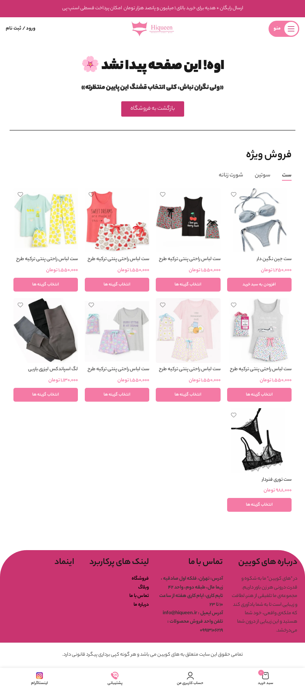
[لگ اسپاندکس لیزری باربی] (45, 331)
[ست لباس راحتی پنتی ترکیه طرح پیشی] (260, 331)
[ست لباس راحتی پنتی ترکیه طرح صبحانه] (188, 331)
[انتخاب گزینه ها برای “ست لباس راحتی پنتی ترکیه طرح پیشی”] (260, 395)
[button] (260, 284)
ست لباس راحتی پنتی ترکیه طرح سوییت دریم (118, 262)
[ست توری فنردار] (260, 441)
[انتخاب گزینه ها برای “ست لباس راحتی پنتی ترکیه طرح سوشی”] (116, 395)
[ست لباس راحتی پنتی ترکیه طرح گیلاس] (188, 220)
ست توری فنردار (277, 480)
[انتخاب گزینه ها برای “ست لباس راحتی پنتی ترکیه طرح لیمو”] (45, 284)
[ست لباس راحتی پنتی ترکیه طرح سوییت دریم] (116, 220)
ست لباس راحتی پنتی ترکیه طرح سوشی (118, 373)
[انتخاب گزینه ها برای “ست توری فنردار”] (260, 506)
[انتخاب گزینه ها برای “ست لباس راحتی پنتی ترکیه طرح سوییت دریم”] (116, 284)
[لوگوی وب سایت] (152, 29)
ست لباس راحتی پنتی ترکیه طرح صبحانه (189, 373)
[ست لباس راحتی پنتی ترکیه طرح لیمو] (45, 220)
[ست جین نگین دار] (260, 220)
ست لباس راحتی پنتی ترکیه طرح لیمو (46, 262)
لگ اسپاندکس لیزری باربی (52, 370)
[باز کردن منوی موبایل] (284, 28)
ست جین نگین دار (274, 259)
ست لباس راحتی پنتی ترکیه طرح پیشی (261, 373)
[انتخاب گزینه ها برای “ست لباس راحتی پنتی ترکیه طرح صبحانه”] (188, 395)
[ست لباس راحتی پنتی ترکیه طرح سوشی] (116, 331)
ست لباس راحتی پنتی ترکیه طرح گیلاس (189, 262)
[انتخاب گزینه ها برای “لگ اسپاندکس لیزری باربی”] (45, 395)
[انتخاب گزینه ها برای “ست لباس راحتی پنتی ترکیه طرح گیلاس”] (188, 284)
